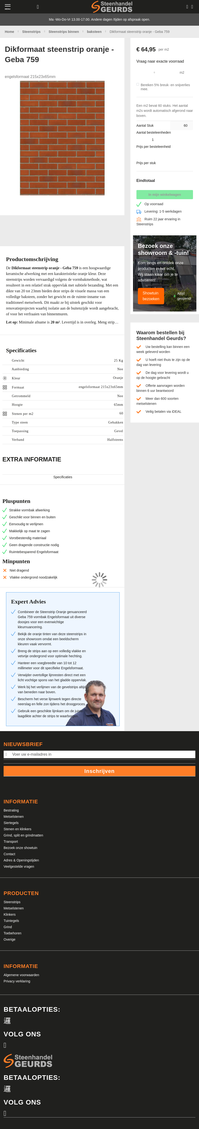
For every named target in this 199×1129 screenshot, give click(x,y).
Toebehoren (12, 933)
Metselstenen (14, 816)
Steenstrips (12, 902)
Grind (8, 927)
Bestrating (11, 810)
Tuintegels (11, 921)
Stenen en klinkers (17, 829)
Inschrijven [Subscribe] (99, 771)
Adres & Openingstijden (21, 860)
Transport (11, 841)
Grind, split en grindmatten (23, 835)
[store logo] (111, 6)
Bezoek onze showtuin (20, 848)
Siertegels (11, 823)
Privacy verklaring (17, 981)
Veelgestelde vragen (19, 866)
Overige (9, 939)
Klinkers (10, 914)
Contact (9, 854)
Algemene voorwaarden (21, 975)
